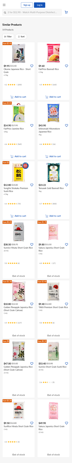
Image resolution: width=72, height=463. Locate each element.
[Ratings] (13, 84)
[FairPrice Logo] (13, 5)
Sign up (27, 5)
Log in (39, 5)
